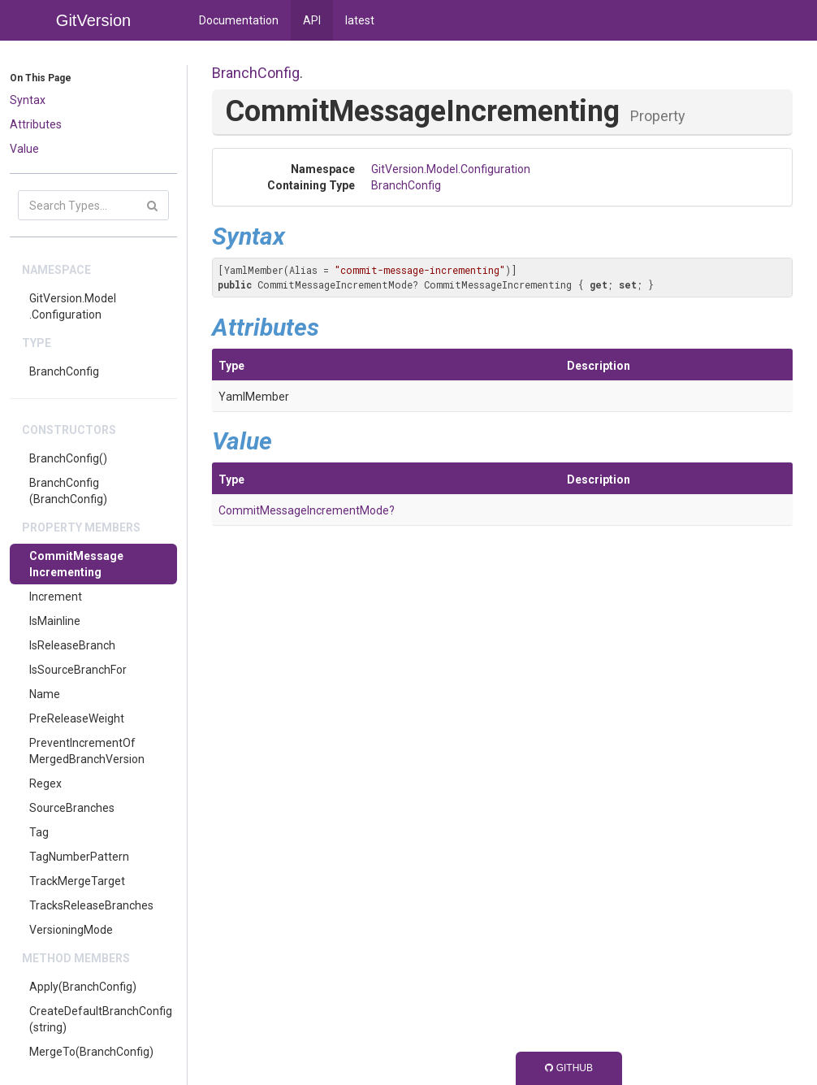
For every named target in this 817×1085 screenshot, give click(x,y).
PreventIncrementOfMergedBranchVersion (87, 751)
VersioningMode (71, 929)
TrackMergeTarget (77, 881)
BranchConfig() (68, 458)
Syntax (27, 99)
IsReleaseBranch (72, 645)
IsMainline (54, 620)
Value (24, 148)
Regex (45, 783)
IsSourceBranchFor (78, 669)
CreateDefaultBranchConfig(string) (100, 1019)
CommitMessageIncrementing (76, 564)
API (312, 20)
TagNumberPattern (79, 856)
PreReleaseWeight (76, 718)
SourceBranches (72, 807)
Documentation (239, 20)
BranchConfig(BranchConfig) (68, 491)
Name (44, 694)
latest (359, 20)
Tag (39, 832)
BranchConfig (64, 371)
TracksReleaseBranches (91, 905)
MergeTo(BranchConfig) (91, 1051)
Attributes (36, 124)
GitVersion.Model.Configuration (72, 306)
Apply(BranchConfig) (82, 986)
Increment (55, 596)
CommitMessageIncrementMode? (306, 510)
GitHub (569, 1068)
